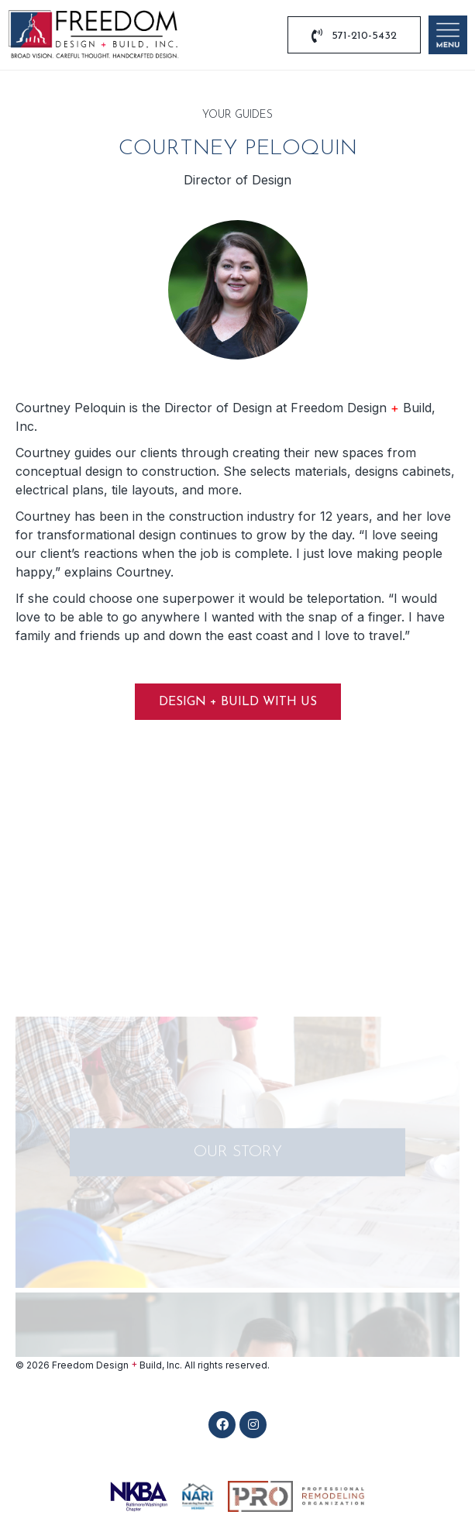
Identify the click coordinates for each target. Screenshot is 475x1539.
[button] (222, 1424)
